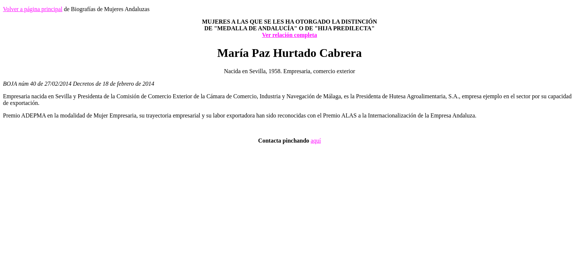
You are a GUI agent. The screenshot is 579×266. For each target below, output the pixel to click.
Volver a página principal (32, 9)
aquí (316, 140)
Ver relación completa (289, 35)
